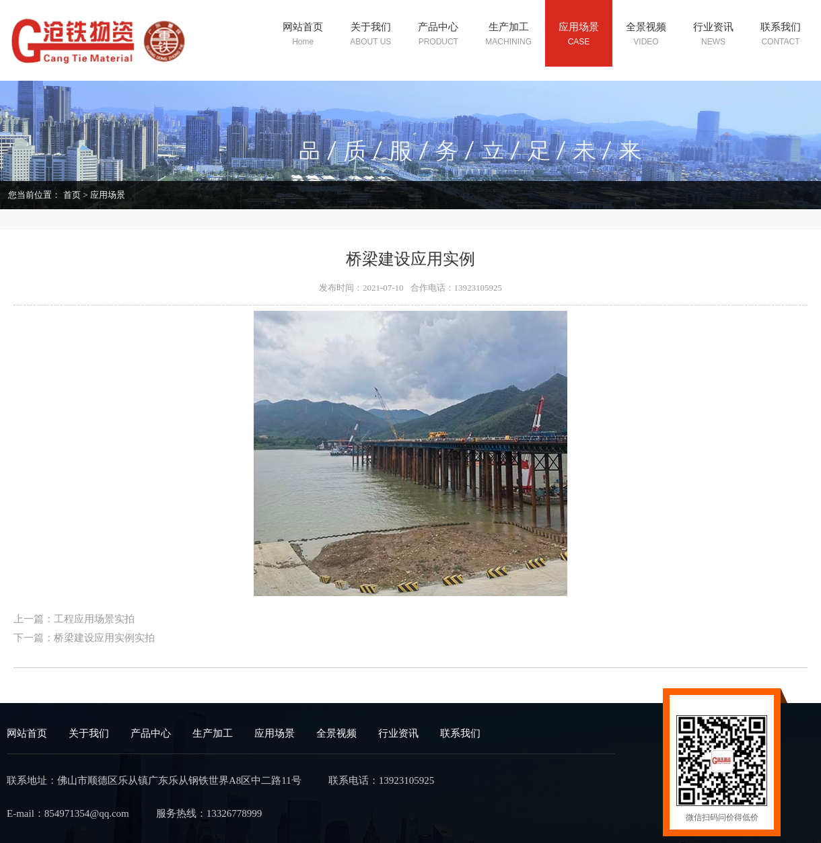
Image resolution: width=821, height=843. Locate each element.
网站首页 (27, 733)
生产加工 (212, 733)
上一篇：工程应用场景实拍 (74, 619)
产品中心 (151, 733)
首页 (72, 195)
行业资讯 (398, 733)
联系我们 (460, 733)
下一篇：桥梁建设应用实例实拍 (84, 637)
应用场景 (107, 195)
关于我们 (89, 733)
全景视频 (336, 733)
